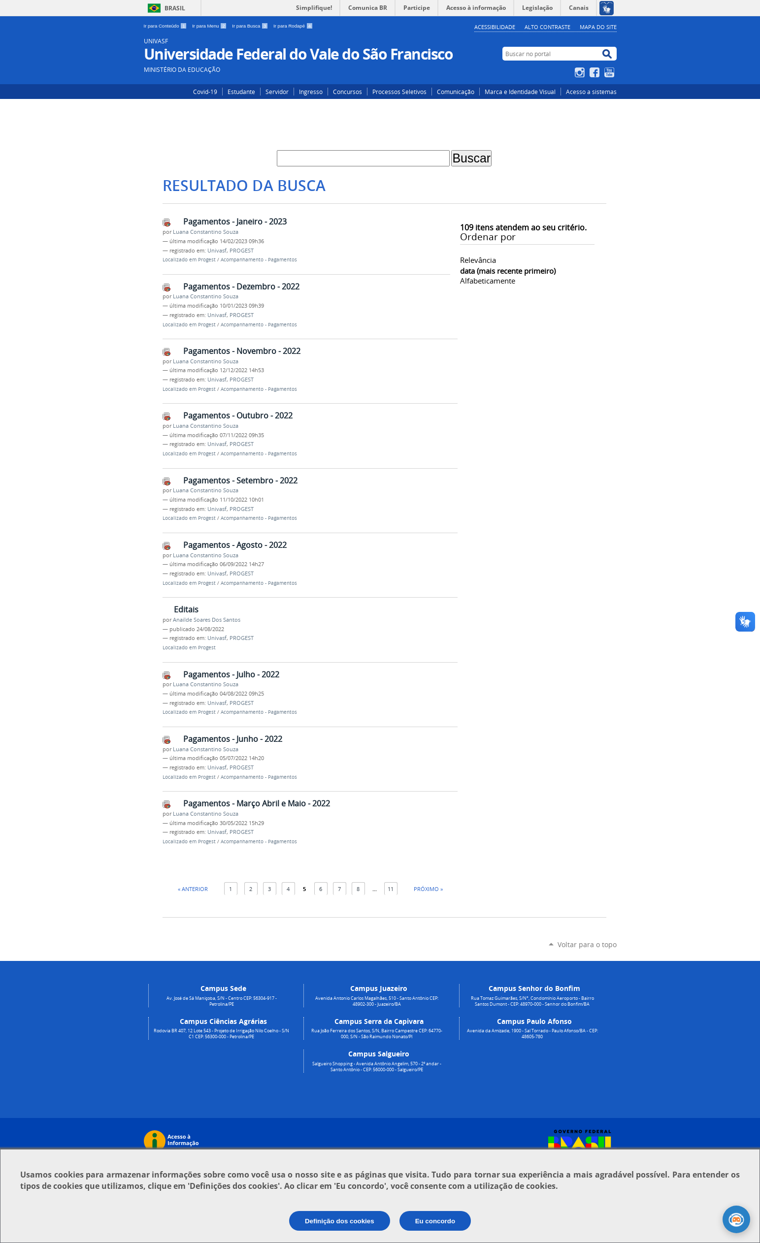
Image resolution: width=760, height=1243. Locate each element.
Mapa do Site (598, 27)
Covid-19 (205, 92)
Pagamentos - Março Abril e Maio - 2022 (256, 803)
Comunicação (455, 92)
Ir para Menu (210, 26)
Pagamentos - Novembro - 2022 (241, 351)
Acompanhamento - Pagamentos (259, 259)
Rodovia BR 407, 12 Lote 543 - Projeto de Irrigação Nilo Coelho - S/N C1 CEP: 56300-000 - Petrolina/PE (221, 1034)
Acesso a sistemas (591, 92)
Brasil (175, 8)
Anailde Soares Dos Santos (206, 619)
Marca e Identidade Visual (520, 92)
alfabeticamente (487, 281)
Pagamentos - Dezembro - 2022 (241, 286)
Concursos (347, 92)
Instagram (581, 72)
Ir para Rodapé (293, 26)
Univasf (217, 250)
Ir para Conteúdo (166, 26)
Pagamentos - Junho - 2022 (232, 738)
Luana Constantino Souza (205, 231)
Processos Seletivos (399, 92)
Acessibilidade (494, 27)
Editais (186, 609)
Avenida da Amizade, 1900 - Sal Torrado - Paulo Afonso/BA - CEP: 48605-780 (532, 1034)
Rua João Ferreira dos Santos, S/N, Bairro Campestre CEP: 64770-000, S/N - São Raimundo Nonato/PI (376, 1034)
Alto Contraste (547, 27)
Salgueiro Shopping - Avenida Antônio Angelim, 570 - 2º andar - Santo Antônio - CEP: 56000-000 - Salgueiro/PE (376, 1067)
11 (391, 888)
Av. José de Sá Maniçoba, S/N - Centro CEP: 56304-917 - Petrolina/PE (221, 1001)
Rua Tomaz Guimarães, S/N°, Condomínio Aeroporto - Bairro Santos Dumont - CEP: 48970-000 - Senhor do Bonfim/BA (532, 1001)
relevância (478, 260)
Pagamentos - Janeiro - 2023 (235, 221)
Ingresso (311, 92)
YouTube (610, 72)
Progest (207, 259)
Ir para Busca (250, 26)
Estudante (241, 92)
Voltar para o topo (587, 944)
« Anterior (193, 888)
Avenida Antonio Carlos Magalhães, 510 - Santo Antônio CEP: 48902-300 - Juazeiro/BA (376, 1001)
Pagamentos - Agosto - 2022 (235, 545)
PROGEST (242, 250)
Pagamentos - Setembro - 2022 (240, 480)
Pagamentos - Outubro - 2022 (238, 415)
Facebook (596, 72)
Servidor (277, 92)
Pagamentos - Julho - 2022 (231, 674)
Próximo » (428, 888)
